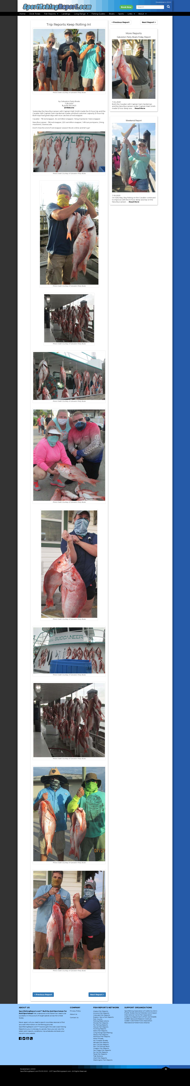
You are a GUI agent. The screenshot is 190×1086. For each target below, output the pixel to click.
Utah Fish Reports (100, 1058)
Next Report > (97, 994)
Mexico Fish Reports (100, 1035)
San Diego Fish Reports (102, 1050)
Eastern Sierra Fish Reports (103, 1017)
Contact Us (74, 1017)
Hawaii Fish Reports (100, 1027)
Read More (140, 108)
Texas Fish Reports (100, 1054)
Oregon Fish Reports (101, 1048)
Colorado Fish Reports (101, 1015)
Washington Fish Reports (102, 1060)
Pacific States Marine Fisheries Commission (140, 1013)
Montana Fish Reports (101, 1036)
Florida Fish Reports (100, 1023)
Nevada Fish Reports (101, 1042)
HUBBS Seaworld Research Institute (137, 1019)
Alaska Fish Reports (100, 1011)
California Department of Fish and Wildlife (140, 1017)
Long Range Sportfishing (102, 1033)
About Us (73, 1014)
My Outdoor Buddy (100, 1040)
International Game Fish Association (138, 1015)
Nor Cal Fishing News (101, 1046)
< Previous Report (43, 994)
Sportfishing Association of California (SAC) (140, 1011)
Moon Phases (98, 1038)
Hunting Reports (99, 1029)
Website (70, 108)
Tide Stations (98, 1056)
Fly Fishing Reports (100, 1025)
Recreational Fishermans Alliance (136, 1023)
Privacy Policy (75, 1011)
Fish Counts (97, 1019)
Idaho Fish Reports (100, 1031)
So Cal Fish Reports (100, 1052)
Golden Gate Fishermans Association (138, 1021)
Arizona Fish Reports (101, 1013)
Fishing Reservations (101, 1021)
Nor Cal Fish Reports (101, 1044)
